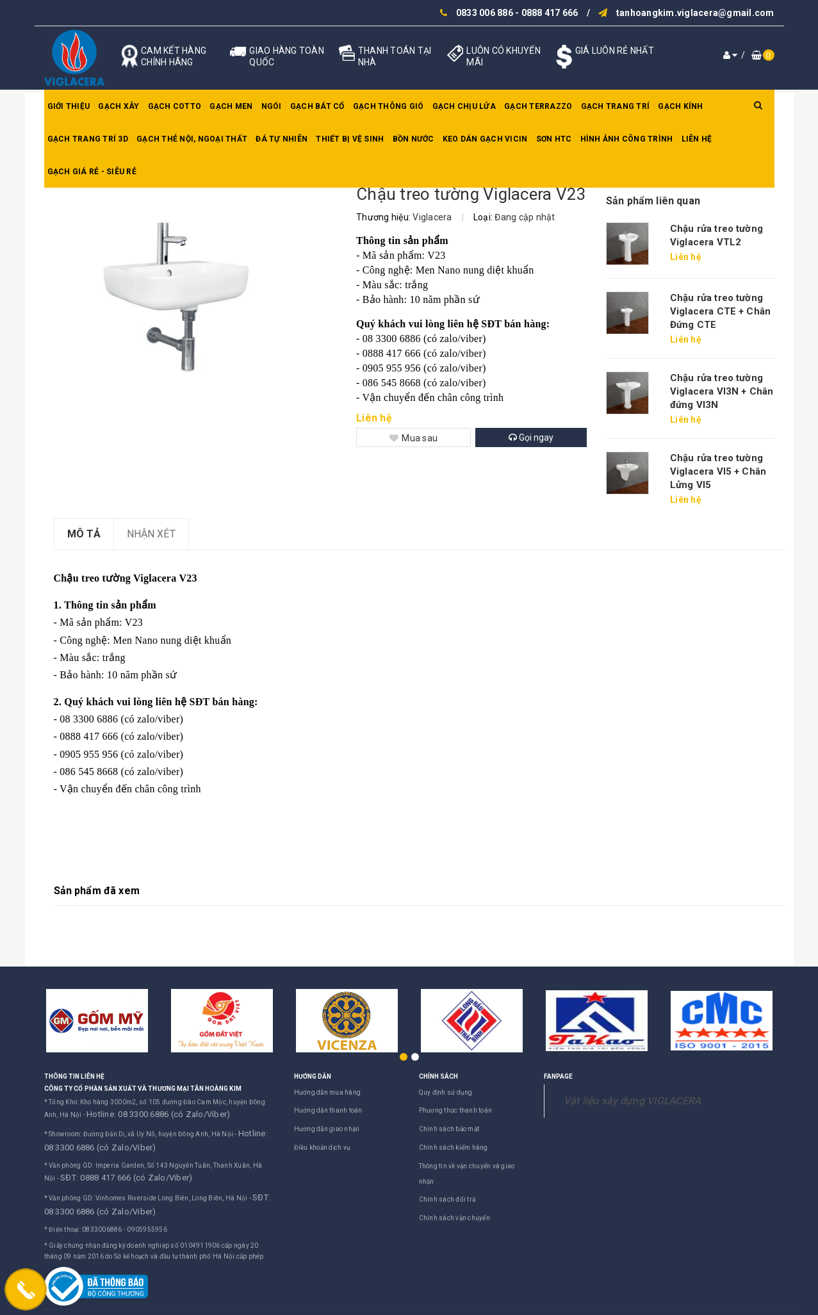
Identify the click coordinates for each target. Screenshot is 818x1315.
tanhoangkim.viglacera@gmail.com (695, 13)
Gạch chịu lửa (464, 106)
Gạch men (230, 106)
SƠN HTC (554, 139)
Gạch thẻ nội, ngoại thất (191, 139)
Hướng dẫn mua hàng (327, 1092)
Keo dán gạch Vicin (485, 139)
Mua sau (413, 438)
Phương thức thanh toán (456, 1110)
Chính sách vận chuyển (454, 1217)
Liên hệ (697, 139)
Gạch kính (680, 106)
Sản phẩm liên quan (653, 201)
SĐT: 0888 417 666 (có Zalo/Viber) (112, 1166)
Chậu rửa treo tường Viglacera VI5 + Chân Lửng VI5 (718, 471)
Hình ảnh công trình (626, 139)
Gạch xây (118, 106)
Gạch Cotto (175, 106)
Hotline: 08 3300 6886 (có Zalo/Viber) (144, 1112)
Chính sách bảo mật (449, 1128)
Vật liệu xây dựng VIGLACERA (632, 1101)
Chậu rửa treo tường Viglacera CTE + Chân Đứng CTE (720, 311)
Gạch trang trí (615, 106)
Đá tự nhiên (281, 139)
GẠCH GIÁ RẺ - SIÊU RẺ (91, 171)
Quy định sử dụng (446, 1092)
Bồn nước (413, 139)
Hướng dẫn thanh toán (328, 1110)
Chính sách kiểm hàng (453, 1147)
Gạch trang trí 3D (87, 139)
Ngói (271, 106)
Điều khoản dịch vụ (322, 1147)
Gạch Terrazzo (538, 106)
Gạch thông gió (388, 106)
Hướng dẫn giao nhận (327, 1128)
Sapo (533, 1302)
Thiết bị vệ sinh (350, 139)
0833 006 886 (484, 13)
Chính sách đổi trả (447, 1199)
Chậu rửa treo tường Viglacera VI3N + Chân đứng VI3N (721, 391)
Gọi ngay (531, 437)
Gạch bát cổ (317, 106)
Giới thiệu (68, 106)
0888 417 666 (549, 13)
